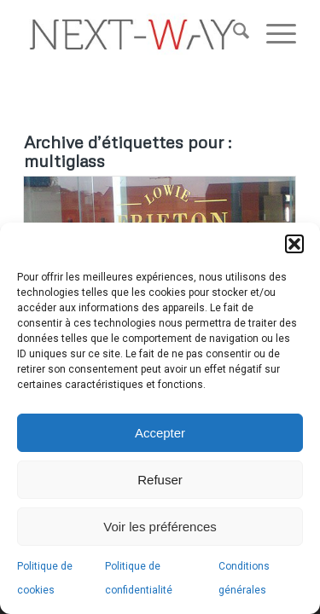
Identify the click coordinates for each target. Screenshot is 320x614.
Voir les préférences (160, 526)
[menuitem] (232, 34)
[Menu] (272, 34)
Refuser (160, 479)
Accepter (160, 433)
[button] (294, 243)
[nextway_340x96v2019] (132, 34)
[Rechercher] (232, 34)
